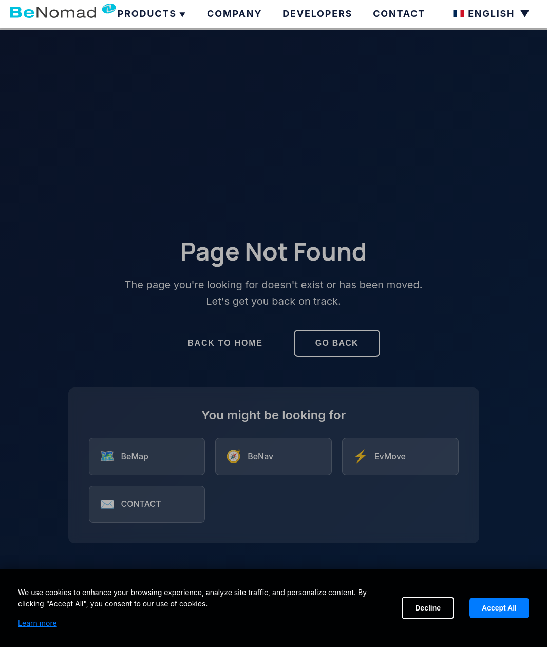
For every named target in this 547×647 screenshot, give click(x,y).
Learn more (37, 623)
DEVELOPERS (317, 13)
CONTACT (399, 13)
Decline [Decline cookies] (428, 608)
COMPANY (234, 13)
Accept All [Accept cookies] (499, 608)
